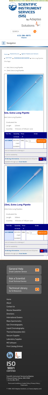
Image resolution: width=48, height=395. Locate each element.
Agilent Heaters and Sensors (29, 54)
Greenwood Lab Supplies (21, 58)
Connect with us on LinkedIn (10, 355)
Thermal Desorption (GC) (16, 331)
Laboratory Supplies (14, 339)
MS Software (11, 342)
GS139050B (9, 232)
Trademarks (24, 385)
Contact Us (11, 306)
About (9, 303)
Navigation (9, 43)
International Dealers (14, 317)
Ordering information (12, 159)
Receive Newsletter (14, 310)
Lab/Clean (9, 58)
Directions (10, 313)
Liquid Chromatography (15, 328)
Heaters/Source (14, 54)
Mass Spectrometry (14, 321)
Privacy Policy (35, 383)
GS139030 (8, 140)
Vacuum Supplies (13, 335)
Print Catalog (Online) (15, 346)
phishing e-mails (20, 0)
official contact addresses (37, 0)
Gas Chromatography (15, 324)
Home (6, 54)
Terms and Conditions (14, 383)
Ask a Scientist (24, 279)
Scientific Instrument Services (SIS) (30, 10)
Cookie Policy (26, 383)
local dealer (23, 162)
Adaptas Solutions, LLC (22, 389)
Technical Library (24, 289)
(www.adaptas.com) (35, 389)
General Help (24, 270)
